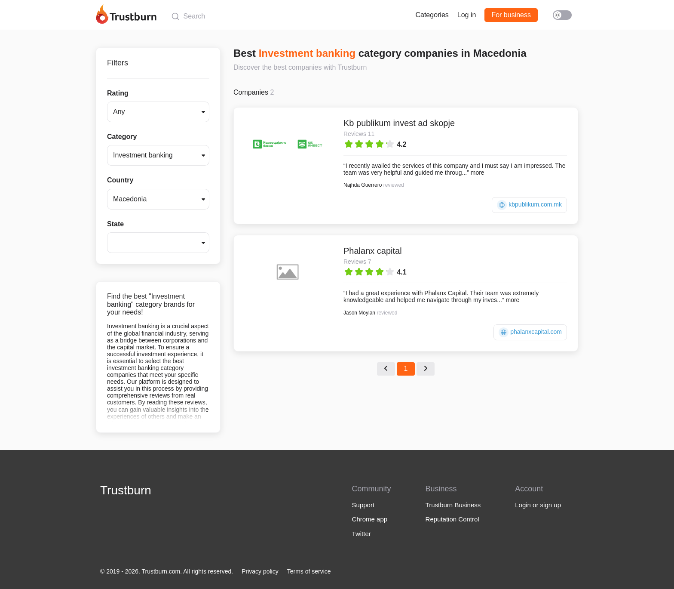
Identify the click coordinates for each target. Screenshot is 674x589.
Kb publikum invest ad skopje (399, 123)
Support (363, 505)
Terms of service (309, 571)
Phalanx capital (372, 251)
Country (120, 180)
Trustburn (125, 490)
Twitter (361, 533)
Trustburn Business (453, 505)
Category (122, 136)
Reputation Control (452, 519)
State (115, 224)
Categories (431, 15)
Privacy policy (260, 571)
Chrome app (370, 519)
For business (511, 15)
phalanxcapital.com (530, 332)
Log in (466, 15)
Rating (118, 93)
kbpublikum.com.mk (529, 205)
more (477, 172)
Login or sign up (538, 505)
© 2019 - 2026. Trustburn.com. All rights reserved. (166, 571)
